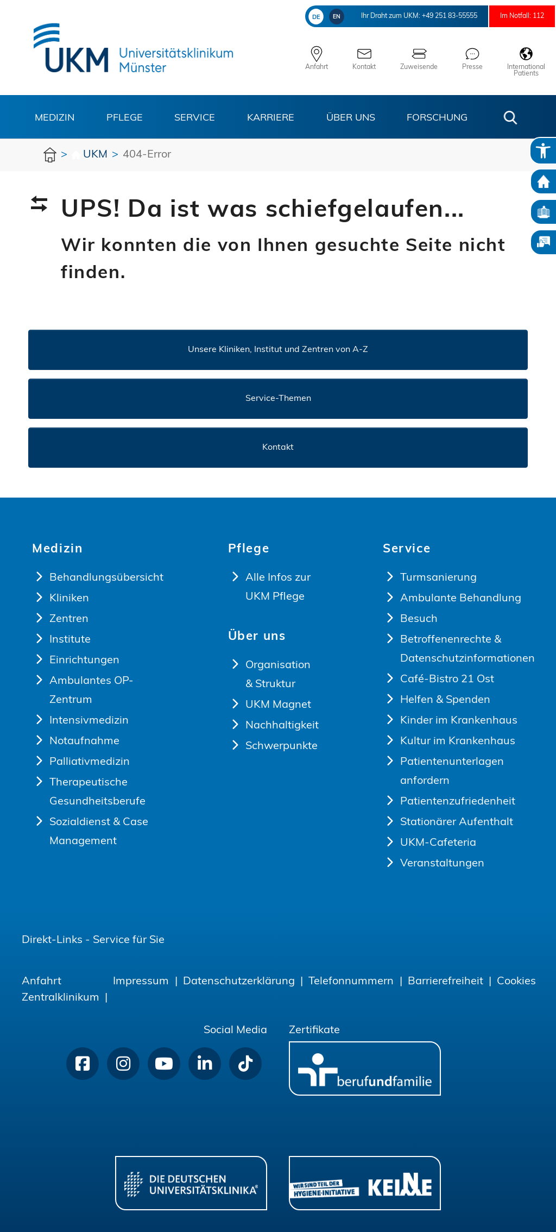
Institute (70, 639)
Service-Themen (278, 398)
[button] (510, 117)
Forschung (437, 118)
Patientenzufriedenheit (457, 801)
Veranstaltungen (442, 863)
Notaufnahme (84, 741)
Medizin (54, 118)
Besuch (419, 619)
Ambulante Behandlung (460, 598)
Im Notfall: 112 (513, 16)
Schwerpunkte (281, 746)
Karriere (270, 118)
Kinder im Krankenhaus (458, 720)
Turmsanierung (438, 578)
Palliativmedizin (89, 762)
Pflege (124, 118)
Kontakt (278, 447)
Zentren (69, 619)
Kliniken (69, 598)
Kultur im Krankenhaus (457, 741)
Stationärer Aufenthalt (456, 822)
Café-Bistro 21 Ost (447, 679)
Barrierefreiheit (445, 981)
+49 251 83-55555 (420, 16)
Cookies (516, 981)
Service (194, 118)
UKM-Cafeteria (438, 843)
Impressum (141, 981)
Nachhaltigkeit (282, 725)
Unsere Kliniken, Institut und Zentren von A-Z (278, 349)
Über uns (350, 118)
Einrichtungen (84, 660)
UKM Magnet (278, 705)
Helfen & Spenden (445, 700)
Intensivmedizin (89, 720)
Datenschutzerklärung (239, 981)
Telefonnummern (351, 981)
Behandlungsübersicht (106, 578)
